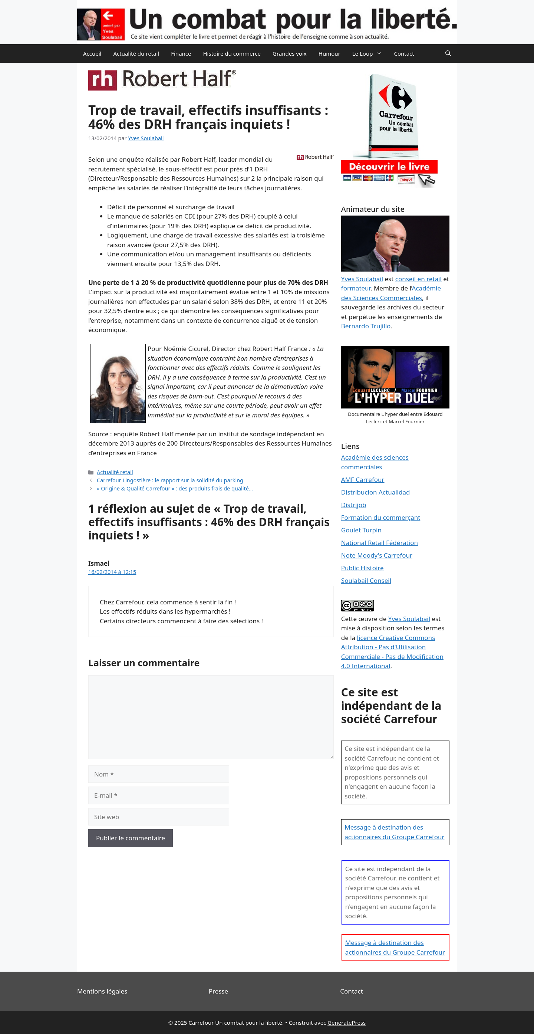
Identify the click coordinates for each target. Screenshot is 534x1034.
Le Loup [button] (370, 53)
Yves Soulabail (409, 618)
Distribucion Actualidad (375, 492)
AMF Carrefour (363, 479)
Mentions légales (102, 991)
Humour (329, 53)
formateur (355, 288)
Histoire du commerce (232, 53)
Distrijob (353, 504)
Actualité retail (115, 472)
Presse (218, 991)
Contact (404, 53)
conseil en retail (418, 279)
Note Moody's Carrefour (376, 555)
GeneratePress (346, 1022)
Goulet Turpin (361, 530)
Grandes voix (290, 53)
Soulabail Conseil (366, 580)
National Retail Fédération (379, 542)
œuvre (368, 618)
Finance (181, 53)
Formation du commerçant (381, 517)
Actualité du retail (136, 53)
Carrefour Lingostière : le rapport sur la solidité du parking (170, 480)
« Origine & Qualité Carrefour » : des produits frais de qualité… (175, 488)
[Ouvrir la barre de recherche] (448, 53)
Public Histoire (362, 568)
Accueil (92, 53)
